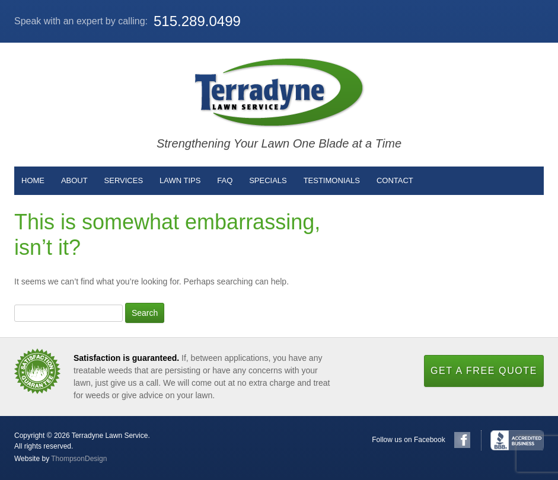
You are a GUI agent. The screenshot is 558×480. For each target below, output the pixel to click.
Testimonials (332, 180)
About (74, 180)
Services (124, 180)
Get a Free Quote (484, 371)
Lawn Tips (180, 180)
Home (32, 180)
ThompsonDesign (79, 459)
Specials (268, 180)
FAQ (224, 180)
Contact (395, 180)
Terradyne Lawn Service (279, 92)
